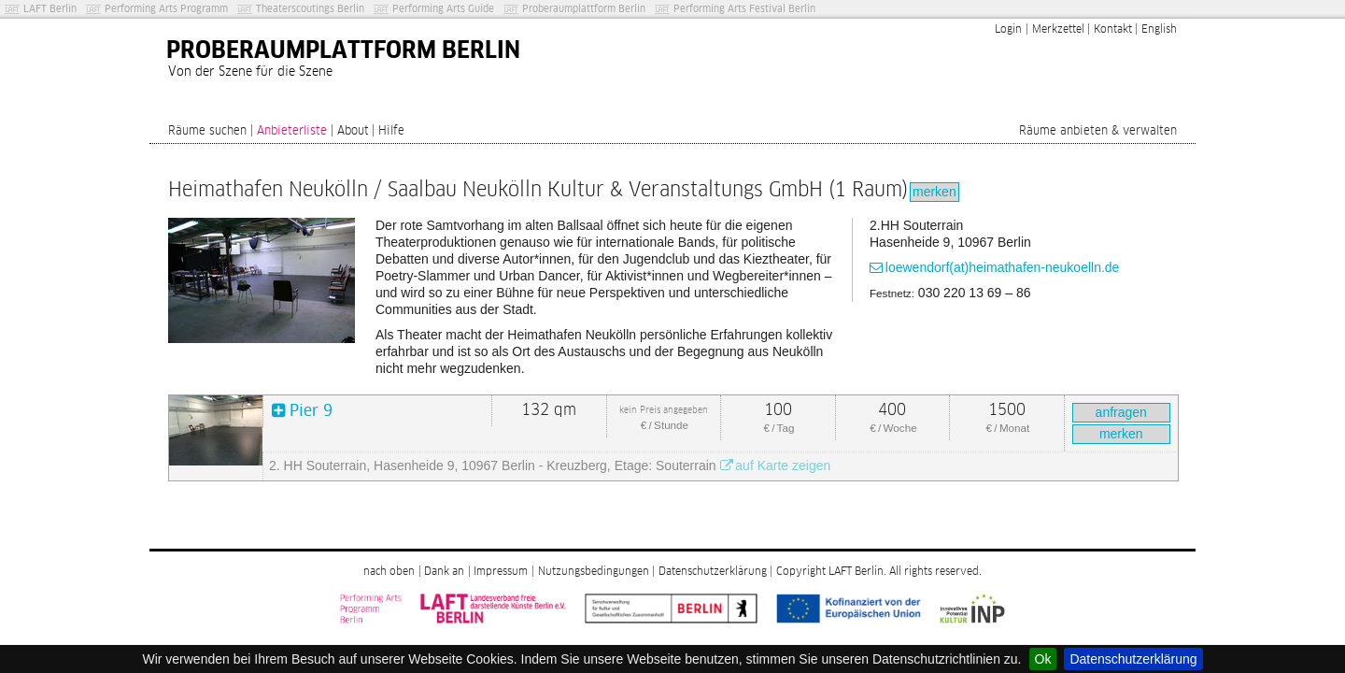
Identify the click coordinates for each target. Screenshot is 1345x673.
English (1159, 30)
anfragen (1121, 412)
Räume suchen (207, 131)
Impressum (501, 572)
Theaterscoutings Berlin (310, 9)
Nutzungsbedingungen (593, 572)
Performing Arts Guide (443, 9)
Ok (1043, 659)
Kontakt (1113, 30)
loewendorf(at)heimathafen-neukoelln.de (1002, 267)
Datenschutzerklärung (1132, 659)
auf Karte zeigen (782, 465)
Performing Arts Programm (166, 9)
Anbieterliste (292, 131)
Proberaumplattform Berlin (583, 9)
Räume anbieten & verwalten (1098, 131)
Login (1008, 30)
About (353, 131)
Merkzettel (1058, 30)
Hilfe (391, 131)
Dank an (444, 572)
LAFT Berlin (50, 9)
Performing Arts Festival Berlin (744, 9)
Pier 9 (311, 412)
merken (934, 191)
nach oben (389, 572)
